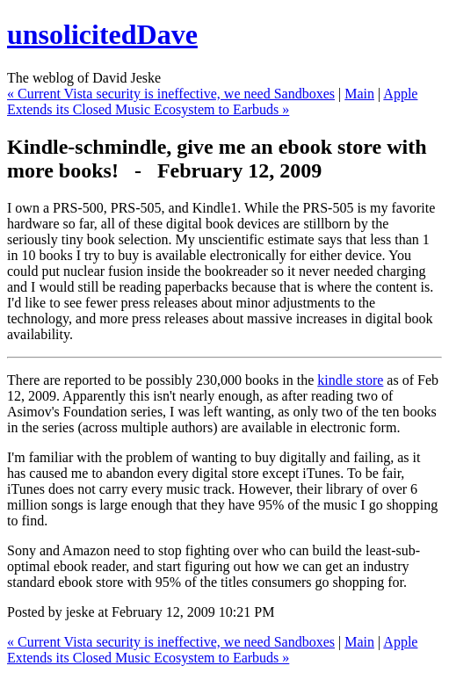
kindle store (350, 380)
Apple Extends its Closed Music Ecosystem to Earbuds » (212, 101)
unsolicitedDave (102, 34)
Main (359, 93)
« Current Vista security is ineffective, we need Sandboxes (171, 93)
